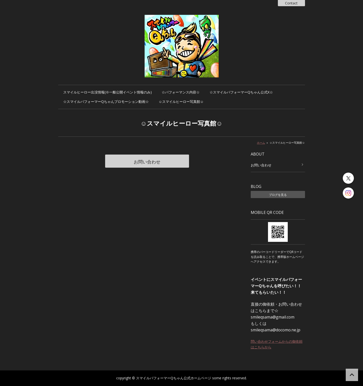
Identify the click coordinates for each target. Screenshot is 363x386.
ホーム (261, 142)
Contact (291, 3)
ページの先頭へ (352, 375)
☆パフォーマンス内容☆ (181, 92)
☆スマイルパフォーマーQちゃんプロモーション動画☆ (106, 101)
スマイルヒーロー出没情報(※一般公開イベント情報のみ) (107, 92)
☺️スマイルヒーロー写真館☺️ (181, 101)
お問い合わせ (147, 162)
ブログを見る (278, 195)
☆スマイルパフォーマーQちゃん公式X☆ (241, 92)
